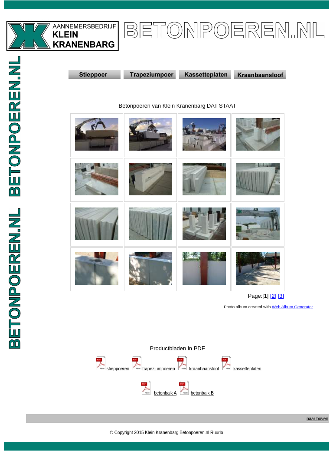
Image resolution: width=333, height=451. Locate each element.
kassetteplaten (247, 368)
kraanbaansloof (204, 368)
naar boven (317, 418)
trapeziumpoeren (158, 368)
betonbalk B (202, 393)
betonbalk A (165, 393)
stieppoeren (118, 368)
